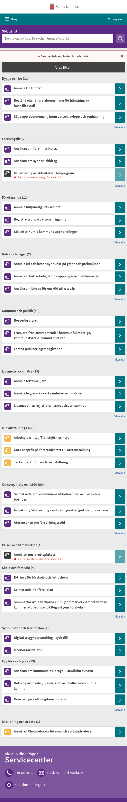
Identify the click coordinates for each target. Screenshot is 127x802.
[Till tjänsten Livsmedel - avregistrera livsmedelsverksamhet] (58, 405)
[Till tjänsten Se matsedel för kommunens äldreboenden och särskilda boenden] (58, 496)
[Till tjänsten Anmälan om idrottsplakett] (58, 554)
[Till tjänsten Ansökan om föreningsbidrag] (58, 148)
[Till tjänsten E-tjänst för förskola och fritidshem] (58, 577)
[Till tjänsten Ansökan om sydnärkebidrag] (58, 160)
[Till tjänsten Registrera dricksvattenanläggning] (58, 219)
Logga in (115, 19)
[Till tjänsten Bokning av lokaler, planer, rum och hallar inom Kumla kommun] (58, 685)
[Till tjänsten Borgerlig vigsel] (58, 320)
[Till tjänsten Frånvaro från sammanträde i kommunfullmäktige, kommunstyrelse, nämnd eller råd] (58, 335)
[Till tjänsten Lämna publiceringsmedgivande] (58, 348)
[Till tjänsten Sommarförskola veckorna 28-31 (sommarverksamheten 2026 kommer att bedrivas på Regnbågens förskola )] (58, 604)
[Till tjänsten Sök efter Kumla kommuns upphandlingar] (58, 231)
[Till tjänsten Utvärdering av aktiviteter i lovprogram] (58, 173)
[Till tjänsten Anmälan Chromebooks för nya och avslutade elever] (58, 731)
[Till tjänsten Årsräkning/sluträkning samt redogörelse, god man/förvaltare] (58, 510)
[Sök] (120, 38)
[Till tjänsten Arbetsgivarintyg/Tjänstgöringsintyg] (58, 437)
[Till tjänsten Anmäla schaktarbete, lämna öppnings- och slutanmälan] (58, 276)
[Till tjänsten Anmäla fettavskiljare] (58, 380)
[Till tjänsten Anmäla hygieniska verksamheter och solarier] (58, 393)
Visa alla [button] (119, 127)
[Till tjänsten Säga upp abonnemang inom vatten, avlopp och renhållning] (58, 116)
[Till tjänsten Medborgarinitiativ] (58, 650)
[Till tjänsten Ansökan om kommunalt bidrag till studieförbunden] (58, 670)
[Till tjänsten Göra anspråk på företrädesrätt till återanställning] (58, 449)
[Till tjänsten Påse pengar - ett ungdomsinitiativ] (58, 699)
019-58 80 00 (24, 772)
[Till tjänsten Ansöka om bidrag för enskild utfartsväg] (58, 288)
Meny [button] (14, 19)
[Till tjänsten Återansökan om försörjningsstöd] (58, 522)
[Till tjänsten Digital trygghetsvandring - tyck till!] (58, 637)
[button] (63, 67)
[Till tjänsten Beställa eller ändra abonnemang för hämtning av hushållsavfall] (58, 103)
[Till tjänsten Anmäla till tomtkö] (58, 88)
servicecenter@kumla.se (65, 772)
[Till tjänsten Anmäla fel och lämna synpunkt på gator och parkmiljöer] (58, 263)
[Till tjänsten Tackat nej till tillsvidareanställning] (58, 462)
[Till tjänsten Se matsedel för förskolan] (58, 589)
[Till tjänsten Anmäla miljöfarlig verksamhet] (58, 207)
